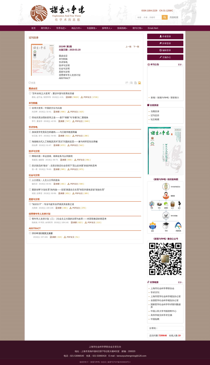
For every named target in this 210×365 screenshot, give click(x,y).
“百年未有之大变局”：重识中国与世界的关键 (53, 93)
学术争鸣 (63, 62)
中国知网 (155, 319)
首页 (33, 28)
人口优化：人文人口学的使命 (46, 180)
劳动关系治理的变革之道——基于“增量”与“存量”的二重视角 (60, 117)
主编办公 (165, 57)
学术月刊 (155, 292)
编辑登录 (165, 50)
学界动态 (61, 28)
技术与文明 (64, 65)
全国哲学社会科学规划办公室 (165, 300)
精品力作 (76, 28)
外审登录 (165, 43)
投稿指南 (122, 28)
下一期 (136, 47)
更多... (180, 64)
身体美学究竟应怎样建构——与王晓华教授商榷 (54, 132)
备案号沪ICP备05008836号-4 (119, 362)
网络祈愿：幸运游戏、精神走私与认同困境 (52, 156)
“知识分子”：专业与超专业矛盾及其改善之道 (53, 204)
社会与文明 (64, 68)
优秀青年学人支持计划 (69, 75)
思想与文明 (64, 72)
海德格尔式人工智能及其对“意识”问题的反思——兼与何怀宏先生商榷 (65, 141)
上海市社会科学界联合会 (162, 288)
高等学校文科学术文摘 (161, 315)
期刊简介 (46, 28)
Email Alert (153, 28)
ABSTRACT (64, 78)
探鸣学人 (107, 28)
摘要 (69, 97)
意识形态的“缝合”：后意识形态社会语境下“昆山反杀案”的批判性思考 (64, 165)
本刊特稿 (63, 59)
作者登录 (165, 36)
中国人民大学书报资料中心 (163, 311)
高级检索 (174, 17)
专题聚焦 (92, 28)
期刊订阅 (137, 28)
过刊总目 (155, 115)
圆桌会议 (63, 56)
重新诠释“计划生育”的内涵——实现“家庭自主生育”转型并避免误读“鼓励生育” (68, 190)
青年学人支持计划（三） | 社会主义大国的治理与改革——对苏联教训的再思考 (69, 219)
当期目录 (155, 111)
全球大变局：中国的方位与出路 (47, 108)
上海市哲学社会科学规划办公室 (166, 296)
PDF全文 (87, 97)
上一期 (128, 47)
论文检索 (155, 119)
